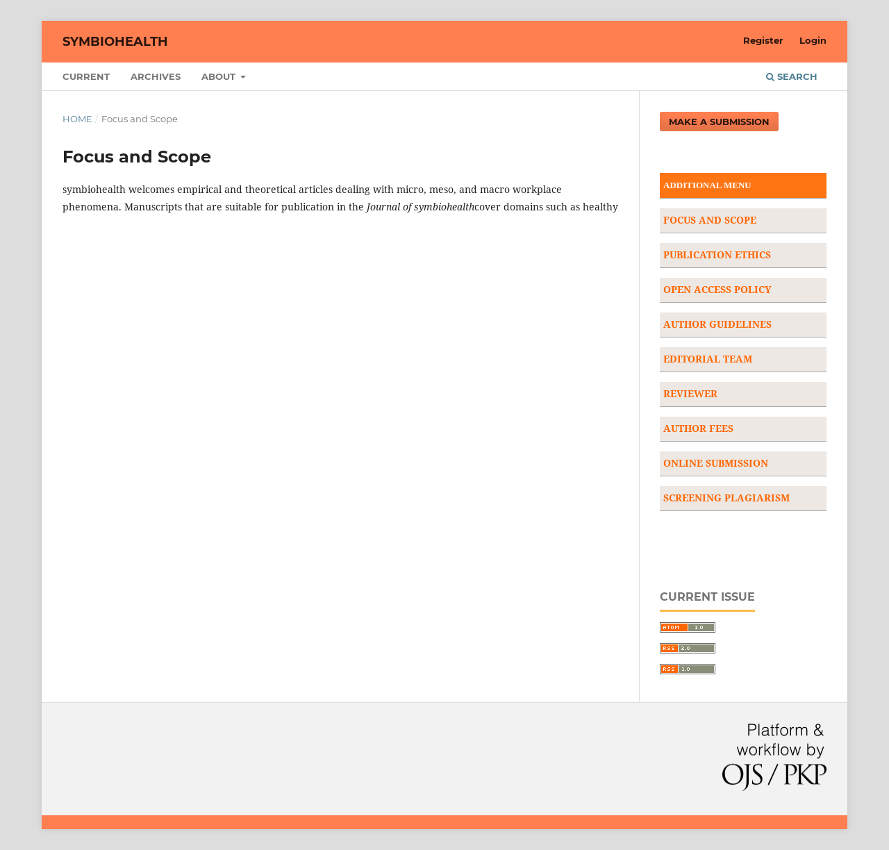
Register (763, 40)
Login (812, 40)
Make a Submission (719, 121)
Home (77, 118)
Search (791, 76)
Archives (156, 76)
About (219, 76)
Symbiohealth (115, 41)
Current (86, 76)
